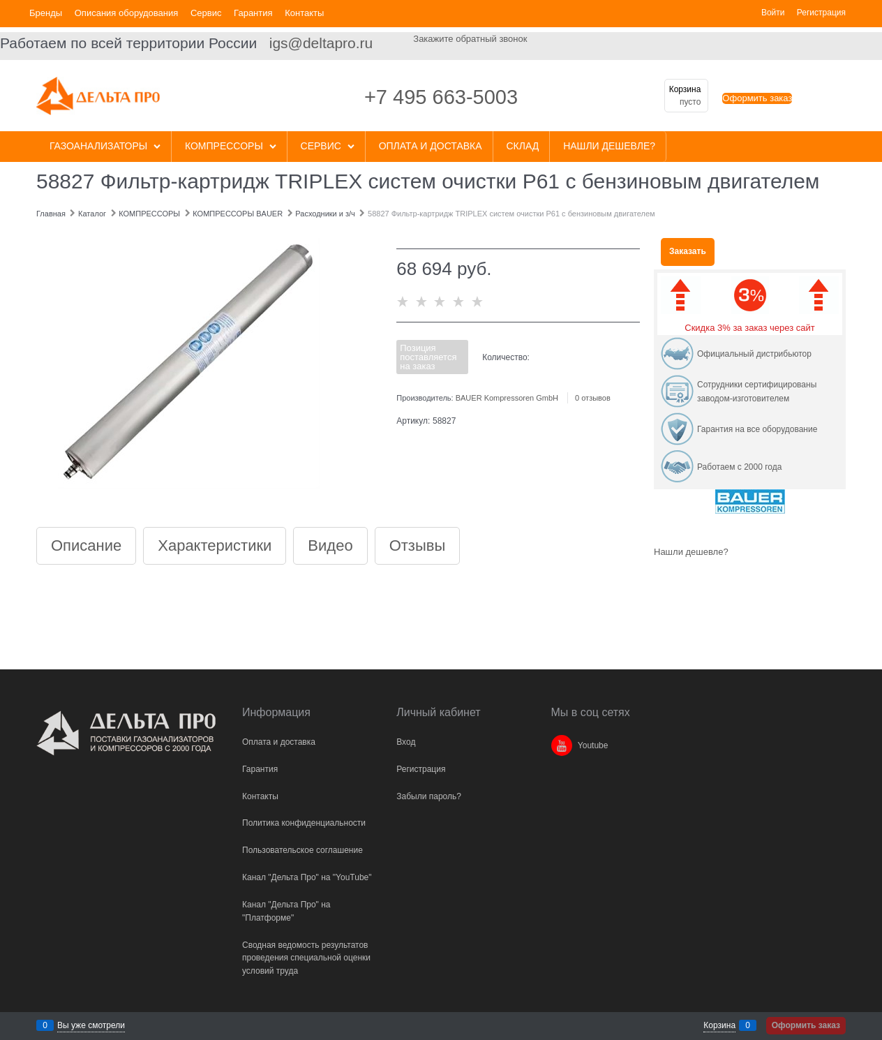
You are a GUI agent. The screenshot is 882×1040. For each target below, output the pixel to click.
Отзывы (417, 546)
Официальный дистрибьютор (754, 354)
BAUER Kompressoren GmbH (507, 398)
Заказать (687, 251)
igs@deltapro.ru (321, 43)
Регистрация (821, 12)
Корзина (719, 1025)
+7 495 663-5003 (441, 97)
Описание (86, 546)
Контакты (304, 13)
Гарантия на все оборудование (757, 429)
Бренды (45, 13)
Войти (773, 12)
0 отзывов (593, 398)
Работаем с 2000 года (739, 467)
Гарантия (253, 13)
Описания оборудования (127, 13)
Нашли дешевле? (691, 552)
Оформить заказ (757, 98)
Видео (330, 546)
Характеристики (214, 546)
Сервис (206, 13)
